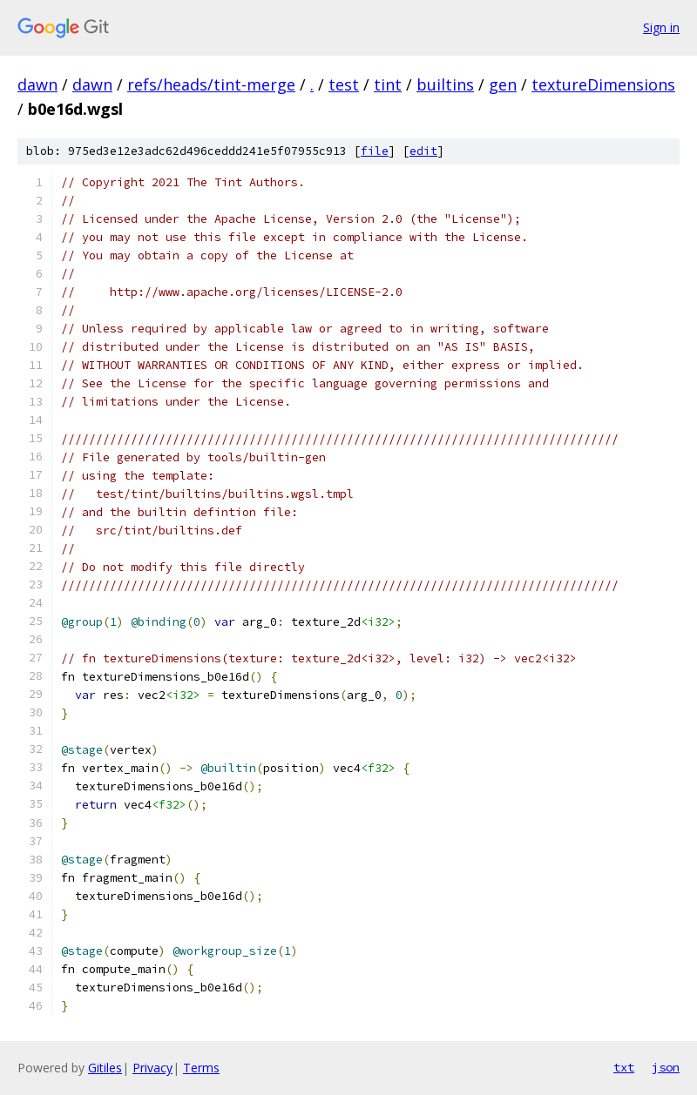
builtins (445, 84)
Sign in (661, 27)
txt (623, 1067)
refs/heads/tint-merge (211, 84)
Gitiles (105, 1067)
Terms (201, 1067)
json (666, 1067)
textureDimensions (603, 84)
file (375, 151)
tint (388, 84)
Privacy (152, 1067)
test (343, 84)
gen (503, 84)
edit (423, 151)
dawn (37, 84)
